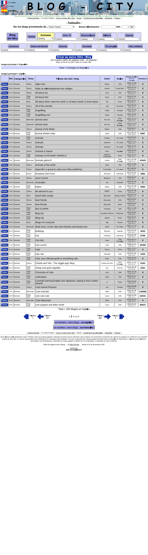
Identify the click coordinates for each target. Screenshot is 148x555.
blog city (39, 213)
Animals (39, 138)
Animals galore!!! (43, 160)
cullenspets (40, 277)
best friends (41, 200)
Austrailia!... (41, 182)
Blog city (39, 218)
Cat (37, 235)
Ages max (40, 84)
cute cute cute (42, 296)
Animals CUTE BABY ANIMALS (51, 155)
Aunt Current (41, 178)
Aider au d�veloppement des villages (53, 88)
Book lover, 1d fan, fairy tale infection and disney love (61, 227)
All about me (41, 93)
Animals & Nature (44, 151)
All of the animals (43, 106)
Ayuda (79, 333)
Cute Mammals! (43, 300)
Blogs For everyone (45, 222)
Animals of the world (45, 165)
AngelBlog (40, 110)
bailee (38, 187)
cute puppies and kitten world (49, 305)
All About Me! (41, 97)
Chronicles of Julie (44, 272)
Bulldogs (39, 231)
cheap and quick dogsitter (48, 268)
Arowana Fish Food (45, 173)
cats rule (39, 254)
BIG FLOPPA (41, 209)
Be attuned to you (44, 191)
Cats (37, 249)
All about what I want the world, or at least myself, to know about (66, 101)
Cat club (39, 240)
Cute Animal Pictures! (45, 287)
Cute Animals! (42, 291)
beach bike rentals (44, 195)
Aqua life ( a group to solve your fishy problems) (58, 169)
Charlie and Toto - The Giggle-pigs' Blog (54, 263)
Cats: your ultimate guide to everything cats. (56, 258)
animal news (41, 119)
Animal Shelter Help (45, 133)
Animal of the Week (45, 129)
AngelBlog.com (42, 115)
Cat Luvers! (41, 245)
